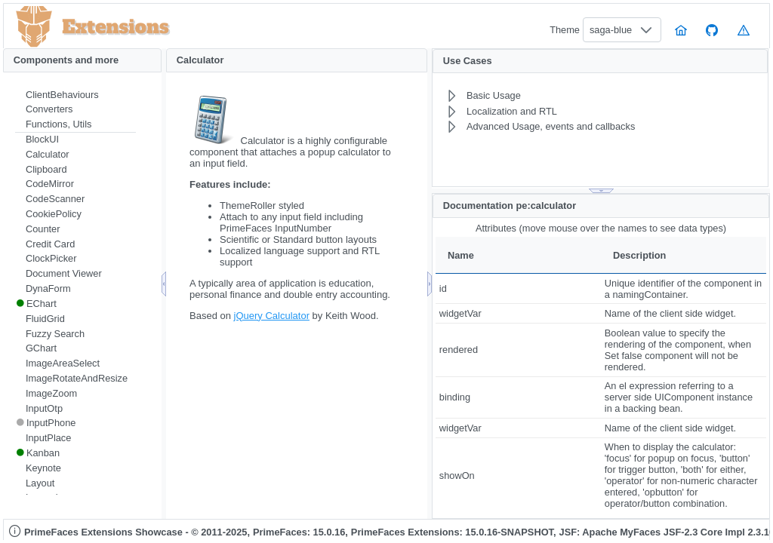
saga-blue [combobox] (611, 29)
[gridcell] (518, 288)
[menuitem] (75, 95)
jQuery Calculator (272, 315)
